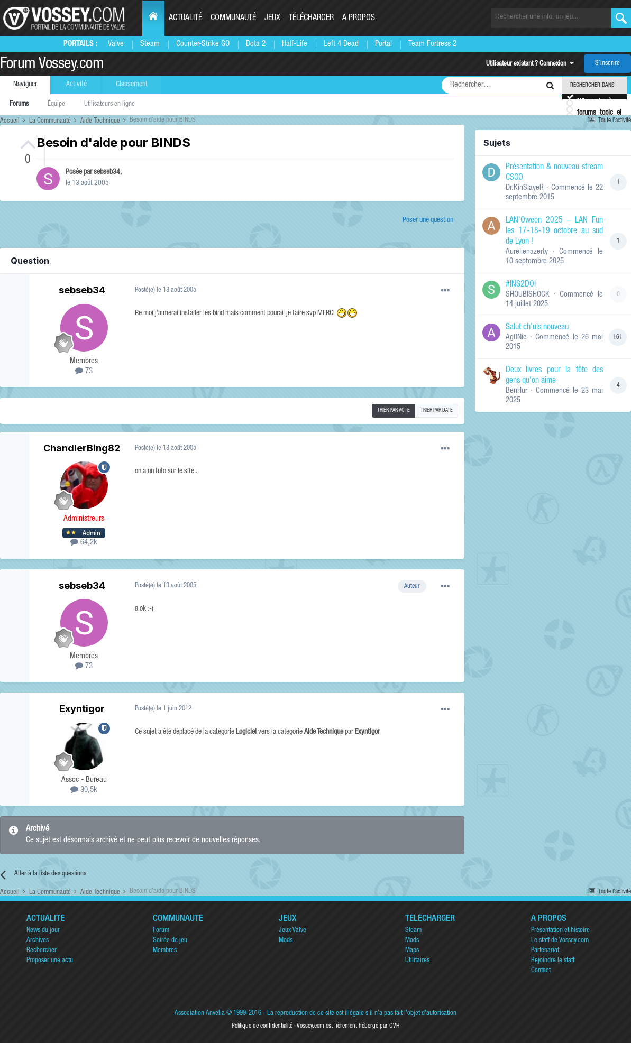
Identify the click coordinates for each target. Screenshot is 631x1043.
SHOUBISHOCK (528, 295)
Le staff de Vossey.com (560, 940)
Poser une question (428, 220)
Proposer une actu (49, 960)
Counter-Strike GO (203, 44)
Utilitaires (417, 960)
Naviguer (25, 84)
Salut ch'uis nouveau (537, 328)
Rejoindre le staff (552, 960)
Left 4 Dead (341, 44)
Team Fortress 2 (432, 44)
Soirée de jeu (170, 940)
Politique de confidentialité (262, 1026)
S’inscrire (607, 63)
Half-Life (294, 44)
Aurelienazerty (527, 252)
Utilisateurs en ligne (109, 104)
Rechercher (41, 950)
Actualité (185, 18)
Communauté (233, 18)
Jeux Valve (292, 930)
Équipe (56, 104)
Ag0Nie (516, 337)
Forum (161, 930)
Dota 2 (256, 44)
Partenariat (545, 950)
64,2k (83, 543)
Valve (116, 44)
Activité (76, 84)
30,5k (83, 790)
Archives (37, 940)
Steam (150, 44)
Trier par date (436, 410)
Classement (132, 84)
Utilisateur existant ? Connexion (530, 64)
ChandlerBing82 (81, 448)
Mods (285, 940)
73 (84, 371)
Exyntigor (82, 708)
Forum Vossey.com (52, 65)
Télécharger (311, 18)
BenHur (516, 391)
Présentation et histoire (560, 930)
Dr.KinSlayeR (525, 188)
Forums (19, 104)
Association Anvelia (200, 1013)
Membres (165, 950)
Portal (383, 44)
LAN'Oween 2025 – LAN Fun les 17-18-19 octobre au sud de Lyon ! (554, 231)
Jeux (272, 18)
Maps (412, 950)
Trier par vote (393, 410)
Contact (541, 970)
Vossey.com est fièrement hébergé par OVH (348, 1026)
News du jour (43, 930)
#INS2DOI (521, 285)
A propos (358, 18)
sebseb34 (107, 172)
